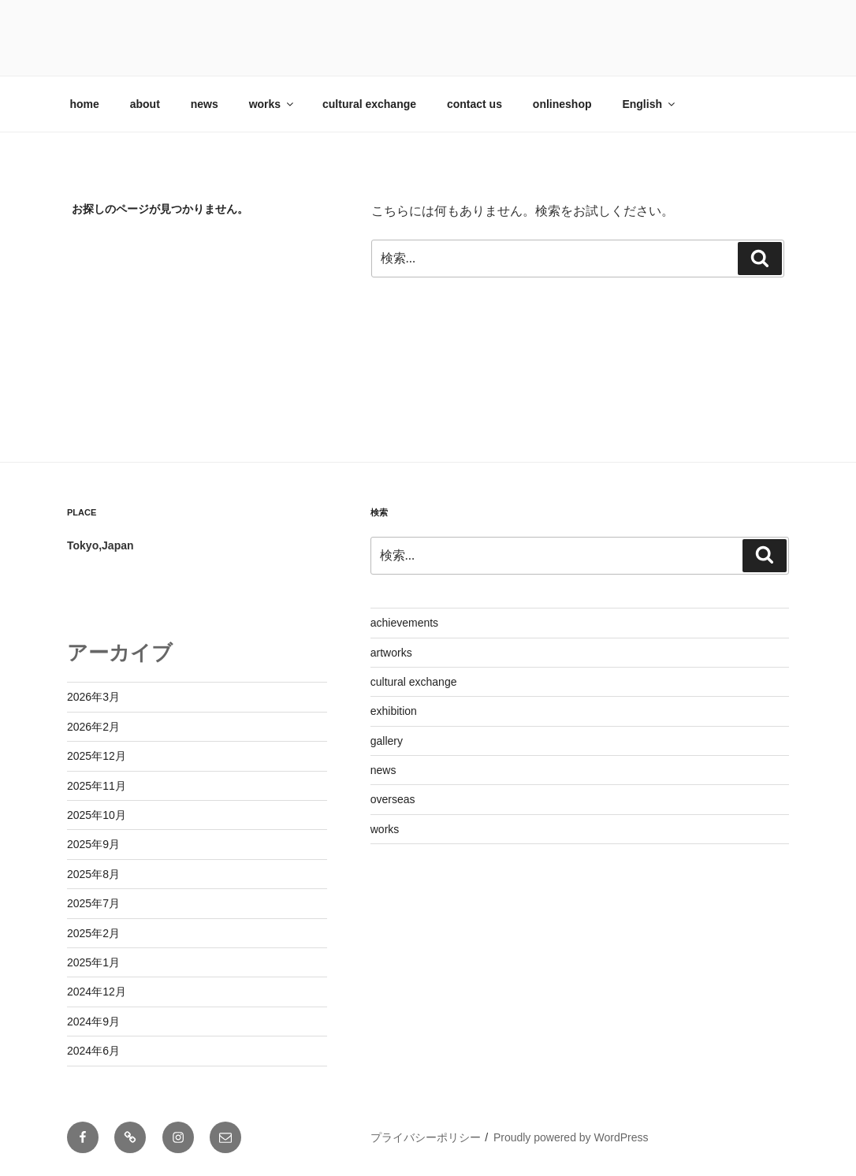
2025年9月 (93, 844)
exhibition (393, 711)
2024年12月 (96, 991)
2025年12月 (96, 756)
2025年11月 (96, 786)
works (272, 104)
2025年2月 (93, 933)
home (84, 104)
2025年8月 (93, 874)
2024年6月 (93, 1050)
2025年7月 (93, 903)
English (649, 104)
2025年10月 (96, 815)
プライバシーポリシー (425, 1137)
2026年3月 (93, 696)
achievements (404, 622)
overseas (392, 799)
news (204, 104)
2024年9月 (93, 1021)
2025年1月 (93, 962)
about (145, 104)
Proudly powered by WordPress (571, 1137)
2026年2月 (93, 726)
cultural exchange (369, 104)
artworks (391, 652)
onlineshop (562, 104)
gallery (386, 741)
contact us (474, 104)
